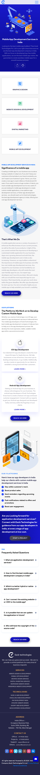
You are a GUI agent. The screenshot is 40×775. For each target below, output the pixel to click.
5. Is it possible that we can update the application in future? (20, 614)
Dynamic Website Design (20, 703)
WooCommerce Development (20, 708)
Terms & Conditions (20, 766)
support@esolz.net (23, 742)
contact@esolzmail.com (23, 745)
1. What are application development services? (20, 561)
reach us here (11, 293)
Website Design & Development (20, 673)
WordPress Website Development (20, 686)
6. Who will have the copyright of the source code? (20, 627)
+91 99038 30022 (23, 737)
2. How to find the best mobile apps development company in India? (20, 574)
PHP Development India (20, 700)
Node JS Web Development (20, 695)
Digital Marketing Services (20, 681)
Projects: (14, 739)
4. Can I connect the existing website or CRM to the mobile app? (20, 601)
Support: (14, 742)
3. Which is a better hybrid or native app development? (20, 587)
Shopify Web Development (20, 705)
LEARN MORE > (20, 369)
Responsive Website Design (20, 684)
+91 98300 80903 (24, 739)
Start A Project (20, 538)
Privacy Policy (33, 763)
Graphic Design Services (20, 679)
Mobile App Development (20, 676)
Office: (14, 737)
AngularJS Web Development (20, 698)
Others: (12, 745)
